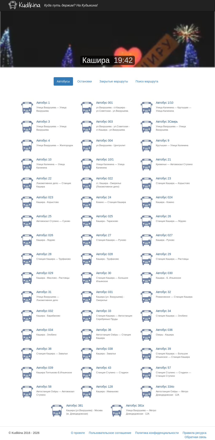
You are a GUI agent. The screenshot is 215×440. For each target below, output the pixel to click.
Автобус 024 (175, 200)
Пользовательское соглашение (110, 433)
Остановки (84, 81)
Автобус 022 (115, 182)
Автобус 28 (55, 256)
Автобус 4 (55, 143)
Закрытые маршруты (114, 81)
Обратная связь (195, 437)
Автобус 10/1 (115, 163)
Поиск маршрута (146, 81)
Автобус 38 (55, 351)
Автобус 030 (175, 275)
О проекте (78, 433)
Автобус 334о (175, 390)
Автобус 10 (55, 163)
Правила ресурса (194, 433)
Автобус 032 (55, 313)
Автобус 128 (115, 389)
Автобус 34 (175, 313)
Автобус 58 (55, 390)
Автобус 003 (115, 125)
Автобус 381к (145, 409)
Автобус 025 (115, 219)
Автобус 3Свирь (175, 125)
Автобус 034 (55, 332)
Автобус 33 (115, 315)
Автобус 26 (175, 219)
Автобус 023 (55, 200)
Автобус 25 (55, 219)
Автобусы (63, 81)
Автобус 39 (175, 353)
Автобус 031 (115, 296)
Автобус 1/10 (175, 107)
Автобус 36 (115, 334)
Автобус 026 (55, 237)
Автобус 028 (115, 256)
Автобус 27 (115, 237)
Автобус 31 (55, 296)
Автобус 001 (115, 107)
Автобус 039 (55, 370)
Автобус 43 (115, 370)
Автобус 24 (115, 200)
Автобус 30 (115, 277)
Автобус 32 (175, 294)
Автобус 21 (175, 162)
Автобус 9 (175, 143)
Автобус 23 (175, 181)
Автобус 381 (85, 409)
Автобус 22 (55, 182)
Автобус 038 (115, 351)
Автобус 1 (55, 107)
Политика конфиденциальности (157, 433)
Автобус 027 (175, 237)
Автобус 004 (115, 143)
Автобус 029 (55, 275)
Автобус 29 (175, 256)
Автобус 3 (55, 125)
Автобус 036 (175, 332)
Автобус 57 (175, 372)
